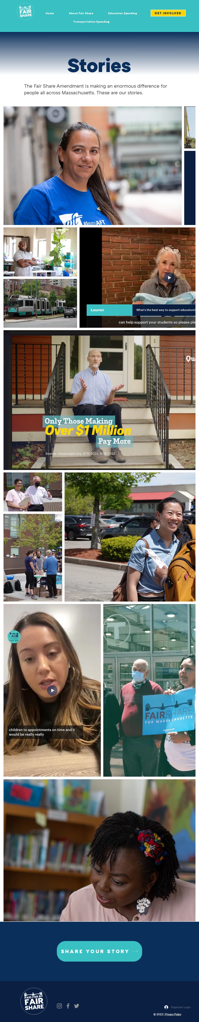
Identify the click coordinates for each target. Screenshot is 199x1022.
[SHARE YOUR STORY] (99, 951)
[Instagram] (192, 517)
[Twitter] (192, 510)
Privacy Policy (173, 1014)
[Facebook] (192, 502)
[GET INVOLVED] (168, 13)
